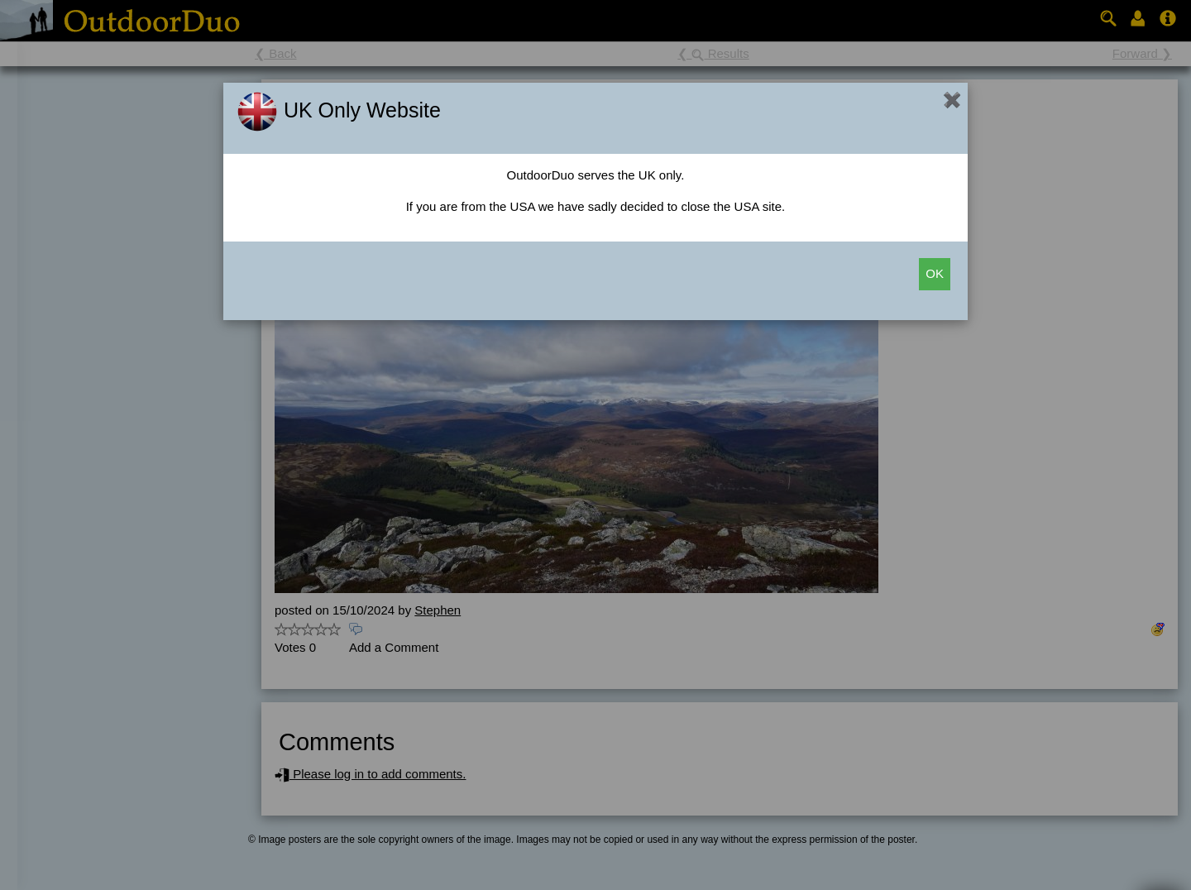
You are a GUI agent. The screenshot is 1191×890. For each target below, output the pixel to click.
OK (935, 273)
